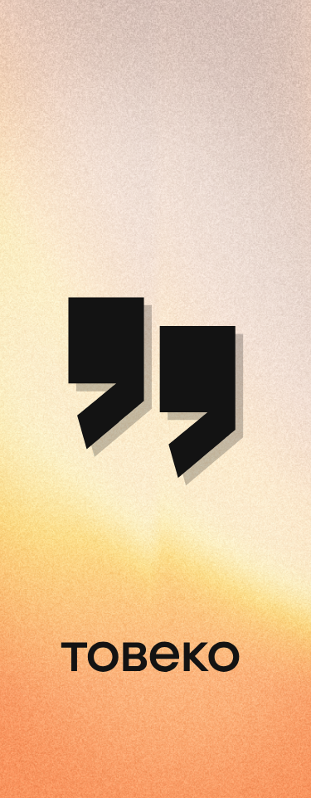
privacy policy (125, 616)
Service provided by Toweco (225, 645)
